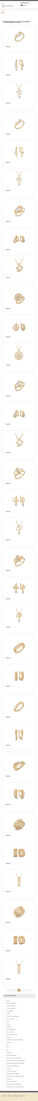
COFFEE (7, 1013)
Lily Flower (8, 1042)
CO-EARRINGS (8, 1011)
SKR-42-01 (8, 922)
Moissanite (8, 1053)
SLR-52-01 (8, 221)
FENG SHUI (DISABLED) (10, 1034)
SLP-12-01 (8, 365)
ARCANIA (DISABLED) (10, 1003)
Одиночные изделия (12, 21)
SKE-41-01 (8, 950)
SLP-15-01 (8, 539)
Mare (6, 1047)
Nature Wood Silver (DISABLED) (12, 1058)
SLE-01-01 (8, 424)
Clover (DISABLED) (9, 1008)
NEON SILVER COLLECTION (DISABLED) (14, 1060)
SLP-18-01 (8, 190)
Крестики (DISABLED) (10, 1081)
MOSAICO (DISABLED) (10, 1055)
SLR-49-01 (8, 308)
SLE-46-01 (8, 336)
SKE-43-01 (8, 745)
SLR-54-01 (8, 133)
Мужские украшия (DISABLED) (12, 1084)
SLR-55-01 (8, 483)
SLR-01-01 (8, 395)
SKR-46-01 (8, 657)
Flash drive (8, 1037)
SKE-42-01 (8, 804)
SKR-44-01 (8, 716)
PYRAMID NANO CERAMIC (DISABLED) (14, 1063)
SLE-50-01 (8, 74)
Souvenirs (7, 1068)
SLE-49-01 (8, 249)
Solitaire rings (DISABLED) (11, 1066)
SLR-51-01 (8, 570)
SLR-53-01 (8, 46)
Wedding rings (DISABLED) (11, 1073)
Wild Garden (8, 1079)
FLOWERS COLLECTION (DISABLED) (13, 1040)
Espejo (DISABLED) (9, 1029)
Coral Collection (9, 1019)
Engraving (7, 1026)
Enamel (7, 1024)
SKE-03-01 (8, 863)
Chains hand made (9, 1006)
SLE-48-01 (8, 598)
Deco (6, 1021)
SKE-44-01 (8, 686)
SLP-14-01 (8, 277)
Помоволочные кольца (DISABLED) (14, 1087)
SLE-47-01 (8, 511)
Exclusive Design (9, 1032)
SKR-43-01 (8, 835)
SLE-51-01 (8, 162)
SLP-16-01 (8, 626)
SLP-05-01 (8, 452)
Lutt (6, 1045)
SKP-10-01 (8, 891)
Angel (6, 1000)
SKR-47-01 (8, 776)
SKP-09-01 (8, 978)
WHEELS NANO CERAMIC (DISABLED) (14, 1076)
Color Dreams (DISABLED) (11, 1016)
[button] (24, 5)
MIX (6, 1050)
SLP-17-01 (8, 103)
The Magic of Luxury (10, 1071)
